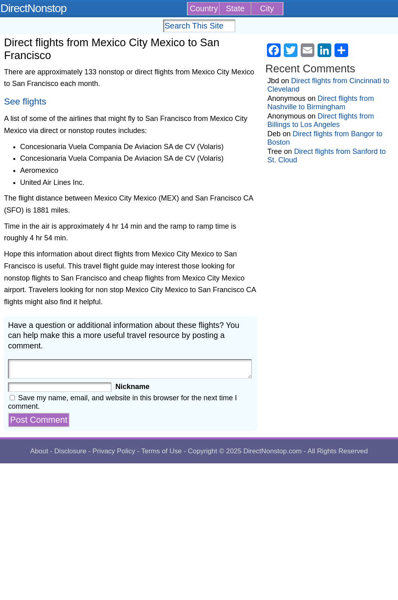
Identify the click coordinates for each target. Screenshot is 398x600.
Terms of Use (161, 451)
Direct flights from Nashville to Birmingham (320, 102)
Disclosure (70, 451)
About (39, 451)
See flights (25, 101)
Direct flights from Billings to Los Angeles (320, 120)
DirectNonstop (33, 8)
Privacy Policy (113, 451)
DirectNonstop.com (272, 451)
